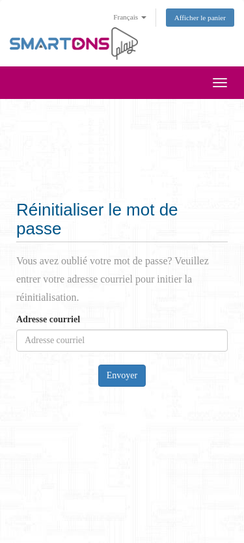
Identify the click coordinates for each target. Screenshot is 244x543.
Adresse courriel (48, 319)
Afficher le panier (200, 17)
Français (129, 17)
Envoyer (122, 375)
